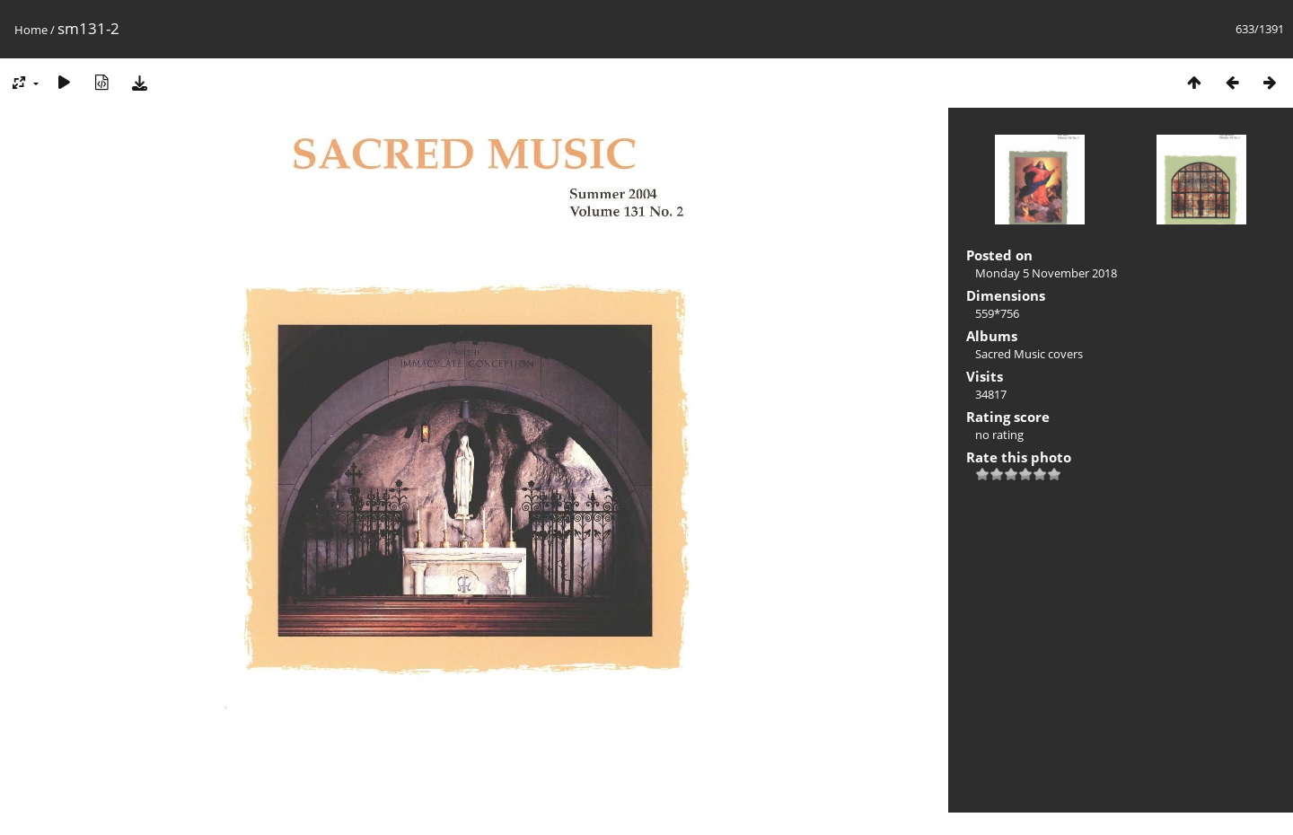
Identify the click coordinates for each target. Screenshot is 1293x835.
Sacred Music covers (1029, 354)
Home (31, 30)
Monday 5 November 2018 (1046, 273)
